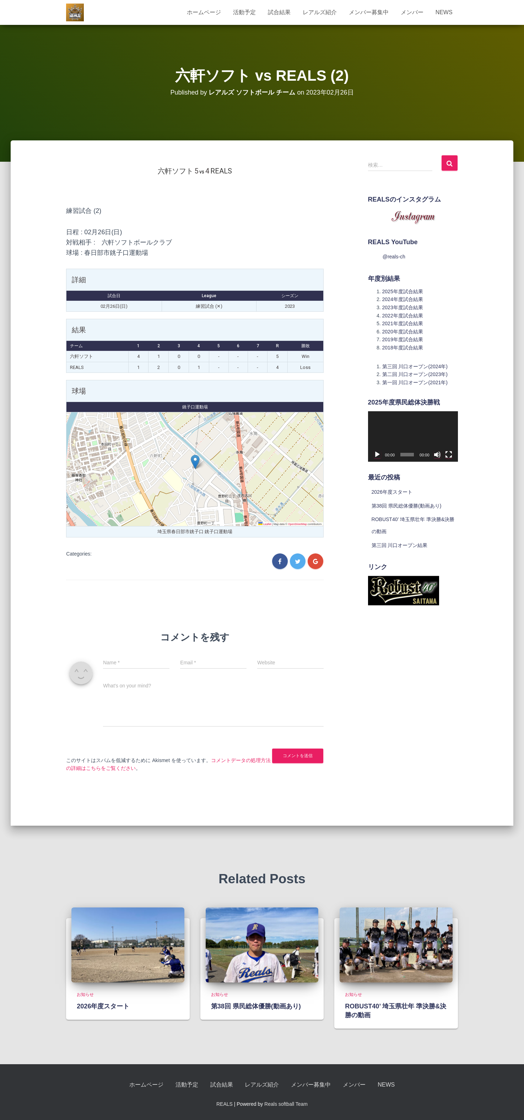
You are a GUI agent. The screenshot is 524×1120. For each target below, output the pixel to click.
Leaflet (264, 524)
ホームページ (204, 12)
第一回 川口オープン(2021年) (415, 382)
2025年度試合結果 (402, 291)
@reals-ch (394, 256)
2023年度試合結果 (402, 307)
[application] (413, 436)
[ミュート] (437, 454)
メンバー (412, 12)
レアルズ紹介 (320, 12)
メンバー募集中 (369, 12)
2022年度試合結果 (402, 315)
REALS (224, 1104)
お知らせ (85, 994)
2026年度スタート (392, 492)
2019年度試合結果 (402, 339)
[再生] (377, 454)
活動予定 (244, 12)
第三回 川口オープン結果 (400, 545)
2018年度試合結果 (402, 347)
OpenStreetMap (297, 524)
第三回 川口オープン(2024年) (415, 366)
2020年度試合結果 (402, 331)
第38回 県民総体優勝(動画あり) (407, 506)
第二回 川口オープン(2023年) (415, 374)
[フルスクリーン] (448, 454)
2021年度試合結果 (402, 323)
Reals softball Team (286, 1104)
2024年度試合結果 (402, 299)
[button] (195, 462)
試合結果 (279, 12)
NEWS (444, 12)
